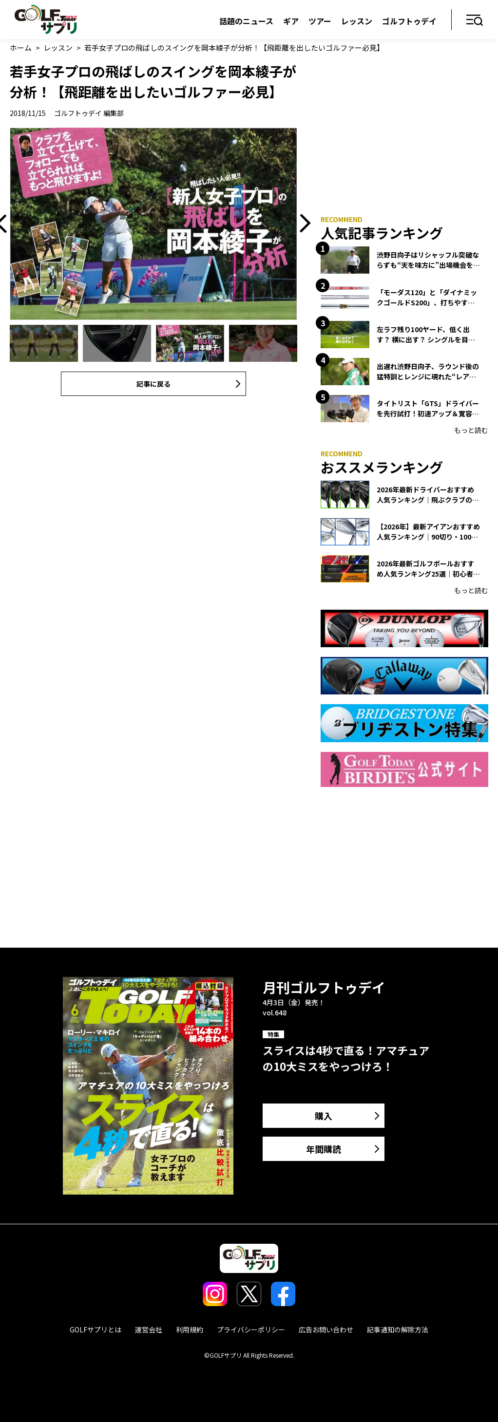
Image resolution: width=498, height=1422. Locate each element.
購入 (323, 1115)
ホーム (21, 47)
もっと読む (471, 430)
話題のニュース (246, 21)
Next (301, 224)
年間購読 (323, 1148)
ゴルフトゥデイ (409, 21)
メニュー (474, 20)
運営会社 (148, 1329)
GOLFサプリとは (95, 1329)
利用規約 (189, 1329)
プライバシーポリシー (251, 1329)
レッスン (356, 21)
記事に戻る (153, 384)
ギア (291, 21)
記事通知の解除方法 (397, 1329)
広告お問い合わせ (326, 1329)
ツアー (319, 21)
